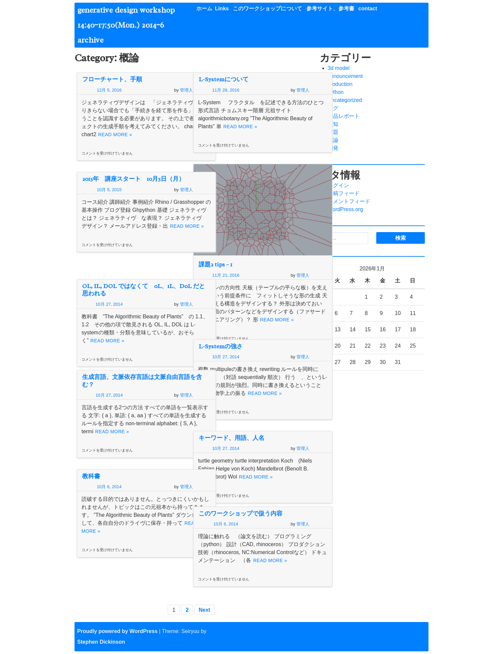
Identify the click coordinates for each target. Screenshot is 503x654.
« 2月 (326, 378)
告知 (333, 124)
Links (222, 8)
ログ (333, 108)
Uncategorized (345, 100)
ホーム (204, 8)
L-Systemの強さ (221, 346)
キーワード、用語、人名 (231, 438)
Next (205, 610)
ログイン (338, 185)
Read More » (140, 142)
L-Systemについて (224, 79)
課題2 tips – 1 (215, 246)
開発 (333, 148)
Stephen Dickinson (101, 642)
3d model (339, 68)
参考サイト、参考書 (330, 8)
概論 (333, 140)
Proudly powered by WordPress (117, 631)
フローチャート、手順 (112, 79)
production (340, 84)
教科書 (91, 476)
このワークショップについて (267, 8)
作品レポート (344, 116)
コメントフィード (349, 201)
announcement (345, 76)
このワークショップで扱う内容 (240, 513)
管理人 (165, 90)
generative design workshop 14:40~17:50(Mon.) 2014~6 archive (130, 25)
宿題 (333, 132)
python (336, 92)
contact (367, 8)
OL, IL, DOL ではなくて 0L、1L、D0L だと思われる (130, 289)
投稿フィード (344, 193)
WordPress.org (345, 209)
